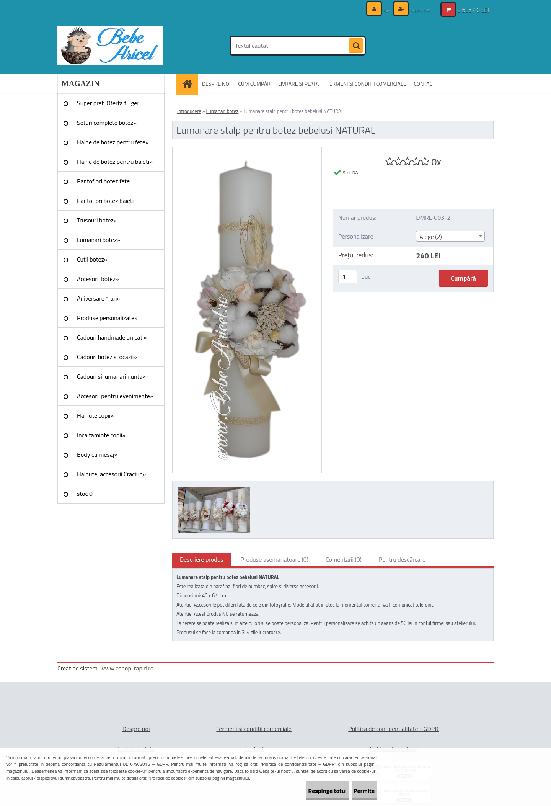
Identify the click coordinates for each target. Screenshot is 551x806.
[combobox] (450, 236)
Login (363, 9)
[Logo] (110, 45)
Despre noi (136, 728)
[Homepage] (189, 83)
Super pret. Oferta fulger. (108, 103)
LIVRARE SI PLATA (298, 84)
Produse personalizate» (107, 317)
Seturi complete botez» (107, 122)
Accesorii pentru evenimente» (115, 396)
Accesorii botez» (98, 278)
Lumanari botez (222, 111)
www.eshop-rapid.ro (126, 668)
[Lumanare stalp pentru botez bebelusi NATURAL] (247, 150)
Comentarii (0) (344, 559)
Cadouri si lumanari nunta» (111, 376)
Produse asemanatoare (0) (274, 559)
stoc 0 (85, 493)
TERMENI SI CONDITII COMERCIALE (366, 84)
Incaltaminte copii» (101, 435)
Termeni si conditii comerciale (254, 728)
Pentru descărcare (402, 559)
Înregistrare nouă (409, 9)
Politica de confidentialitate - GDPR (393, 728)
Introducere (189, 111)
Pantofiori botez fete (103, 181)
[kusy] (347, 276)
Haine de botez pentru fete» (113, 142)
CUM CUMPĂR (254, 84)
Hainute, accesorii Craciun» (111, 474)
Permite (356, 790)
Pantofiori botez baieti (105, 200)
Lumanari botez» (98, 239)
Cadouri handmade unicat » (112, 337)
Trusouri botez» (97, 220)
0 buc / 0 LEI (473, 9)
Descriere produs (201, 559)
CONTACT (424, 84)
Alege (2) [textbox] (430, 236)
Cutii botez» (92, 259)
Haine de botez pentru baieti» (115, 161)
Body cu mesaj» (97, 454)
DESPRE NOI (216, 84)
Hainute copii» (95, 415)
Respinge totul (304, 790)
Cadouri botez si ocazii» (107, 356)
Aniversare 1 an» (98, 298)
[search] (356, 46)
